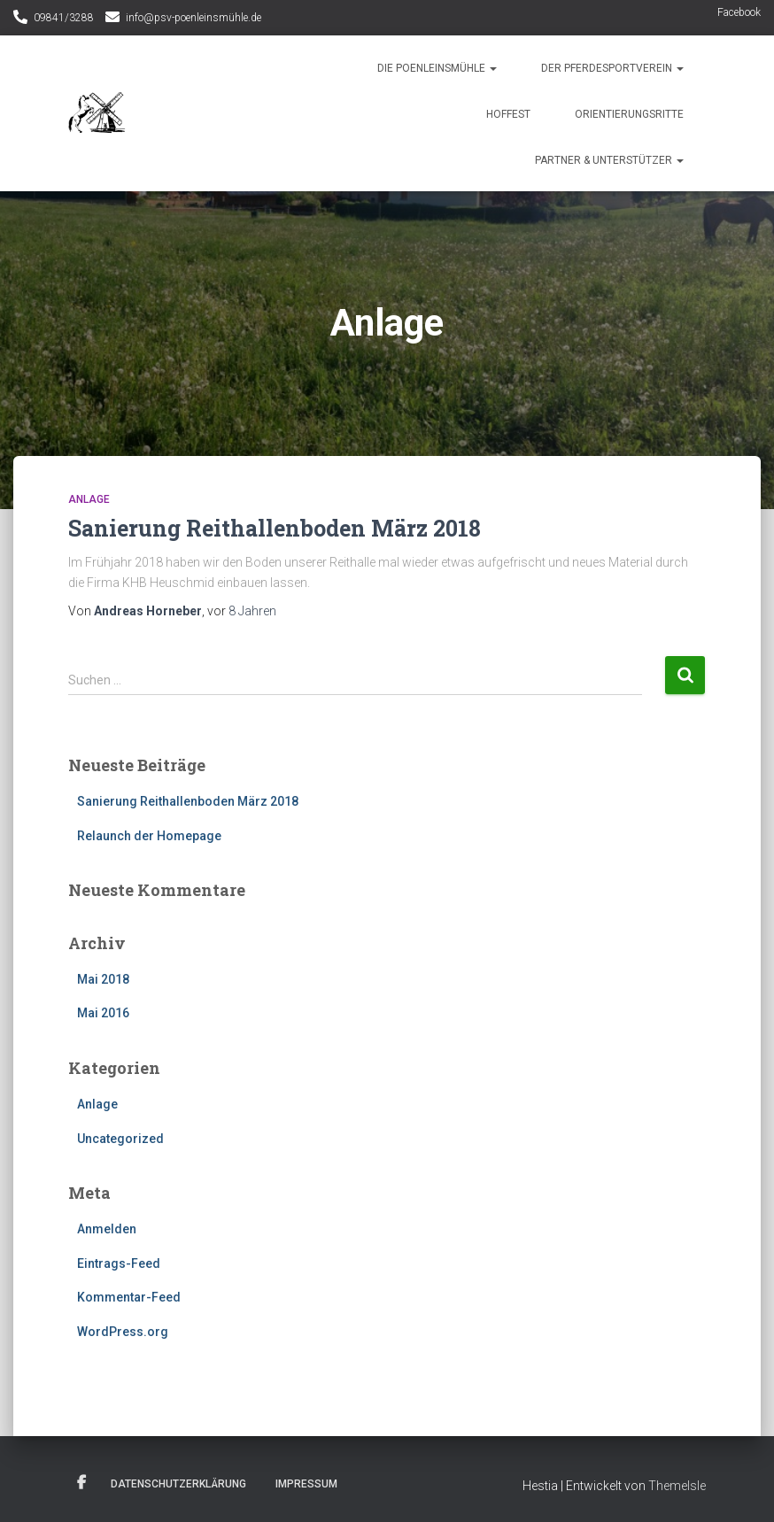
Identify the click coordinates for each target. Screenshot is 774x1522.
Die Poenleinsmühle (437, 68)
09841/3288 (64, 18)
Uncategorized (120, 1139)
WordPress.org (122, 1332)
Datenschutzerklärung (178, 1484)
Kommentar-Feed (129, 1297)
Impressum (306, 1484)
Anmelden (106, 1229)
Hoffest (508, 114)
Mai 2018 (103, 979)
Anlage (89, 499)
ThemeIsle (677, 1486)
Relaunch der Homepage (149, 836)
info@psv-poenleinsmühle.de (193, 18)
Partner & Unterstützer (609, 160)
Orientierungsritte (629, 114)
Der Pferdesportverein (612, 68)
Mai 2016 (103, 1013)
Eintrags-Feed (118, 1263)
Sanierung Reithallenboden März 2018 (274, 528)
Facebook (739, 12)
